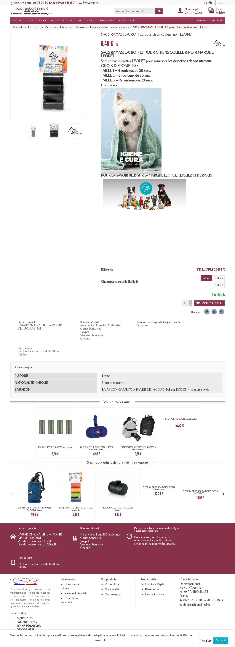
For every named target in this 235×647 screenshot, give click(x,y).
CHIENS (30, 20)
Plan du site (152, 554)
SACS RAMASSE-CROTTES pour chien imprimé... (76, 492)
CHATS (42, 20)
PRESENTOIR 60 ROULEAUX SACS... (180, 403)
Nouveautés (217, 20)
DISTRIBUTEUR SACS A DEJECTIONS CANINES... (200, 476)
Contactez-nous (154, 559)
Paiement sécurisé (75, 557)
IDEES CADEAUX (86, 20)
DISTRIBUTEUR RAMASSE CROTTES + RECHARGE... (138, 432)
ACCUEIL (17, 20)
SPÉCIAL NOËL (107, 20)
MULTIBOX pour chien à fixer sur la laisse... (117, 492)
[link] (206, 311)
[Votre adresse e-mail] (109, 623)
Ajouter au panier (209, 302)
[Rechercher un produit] (134, 11)
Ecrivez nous (88, 3)
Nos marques (113, 559)
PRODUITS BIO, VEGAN (62, 20)
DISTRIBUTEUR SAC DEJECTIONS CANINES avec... (159, 472)
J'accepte (220, 640)
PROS (122, 20)
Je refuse (206, 640)
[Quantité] (185, 303)
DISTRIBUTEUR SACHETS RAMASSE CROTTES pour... (97, 432)
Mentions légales (155, 549)
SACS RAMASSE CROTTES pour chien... (55, 431)
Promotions (202, 20)
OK (159, 11)
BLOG (132, 20)
